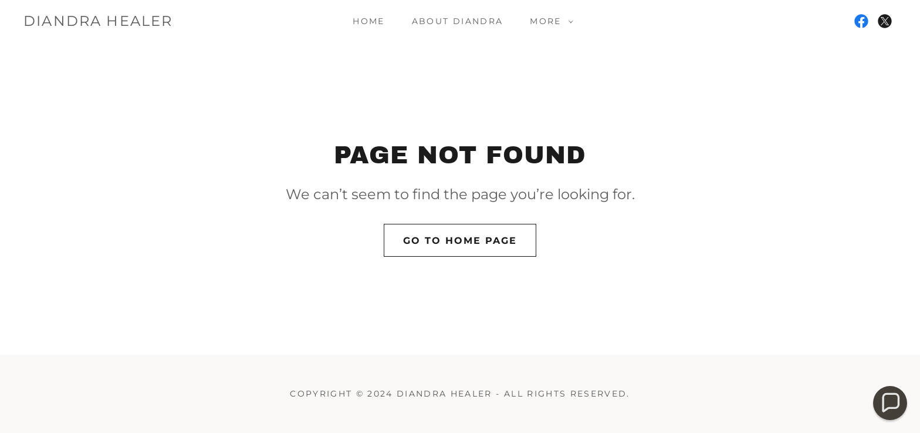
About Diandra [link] (457, 21)
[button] (548, 21)
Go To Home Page (460, 240)
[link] (98, 22)
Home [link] (368, 21)
